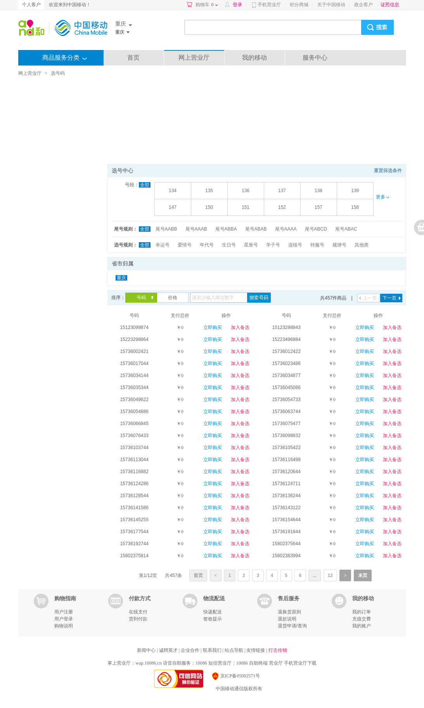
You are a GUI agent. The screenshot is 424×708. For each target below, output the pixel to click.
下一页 (389, 298)
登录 (237, 4)
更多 (382, 197)
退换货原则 (289, 612)
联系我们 (213, 650)
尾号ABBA (226, 229)
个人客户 (31, 4)
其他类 (362, 245)
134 (173, 190)
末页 (362, 575)
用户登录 (63, 619)
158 (355, 207)
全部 (144, 185)
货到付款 (138, 619)
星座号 (251, 245)
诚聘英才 (169, 650)
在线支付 (138, 612)
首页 (133, 57)
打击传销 (277, 650)
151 (245, 207)
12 (330, 575)
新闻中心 (147, 650)
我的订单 (361, 612)
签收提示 (212, 619)
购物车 (207, 4)
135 (209, 190)
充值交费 (361, 619)
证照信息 (390, 4)
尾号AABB (166, 229)
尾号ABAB (256, 229)
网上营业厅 (193, 57)
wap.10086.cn (148, 663)
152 (282, 207)
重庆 (121, 278)
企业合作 (191, 650)
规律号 (339, 245)
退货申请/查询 (292, 626)
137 (282, 190)
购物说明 (63, 626)
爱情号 (185, 245)
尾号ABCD (316, 229)
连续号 (295, 245)
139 (355, 190)
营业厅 (276, 663)
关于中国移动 (331, 4)
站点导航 (234, 650)
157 (318, 207)
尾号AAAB (196, 229)
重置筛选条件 (388, 170)
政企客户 (363, 4)
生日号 (229, 245)
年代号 (207, 245)
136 (245, 190)
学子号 (273, 245)
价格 (172, 297)
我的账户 (361, 626)
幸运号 (163, 245)
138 (318, 190)
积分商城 (299, 4)
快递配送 (212, 612)
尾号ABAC (346, 229)
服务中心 (315, 57)
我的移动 (254, 57)
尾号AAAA (286, 229)
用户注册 (63, 612)
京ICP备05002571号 (235, 676)
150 (209, 207)
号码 (141, 297)
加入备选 (240, 327)
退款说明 (287, 619)
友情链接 (256, 650)
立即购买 (212, 327)
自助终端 (258, 663)
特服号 (317, 245)
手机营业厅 (269, 4)
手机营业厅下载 (300, 663)
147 (173, 207)
